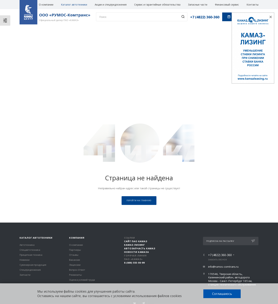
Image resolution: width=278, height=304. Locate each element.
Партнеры (75, 249)
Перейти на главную (139, 200)
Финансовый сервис (227, 4)
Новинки (25, 259)
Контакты (252, 4)
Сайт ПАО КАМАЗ (135, 241)
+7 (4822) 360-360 (204, 17)
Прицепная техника (31, 254)
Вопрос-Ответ (77, 269)
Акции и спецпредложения (111, 4)
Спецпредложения (30, 269)
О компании (46, 4)
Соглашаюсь (222, 294)
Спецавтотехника (30, 249)
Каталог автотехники (74, 4)
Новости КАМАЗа (136, 252)
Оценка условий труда (82, 279)
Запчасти (25, 274)
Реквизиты (75, 274)
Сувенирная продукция (33, 264)
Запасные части (197, 4)
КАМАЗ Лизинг (134, 244)
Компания (76, 237)
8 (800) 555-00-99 (134, 262)
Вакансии (74, 259)
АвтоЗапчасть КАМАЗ (139, 248)
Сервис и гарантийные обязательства (157, 4)
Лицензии (75, 264)
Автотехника (27, 244)
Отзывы (73, 254)
